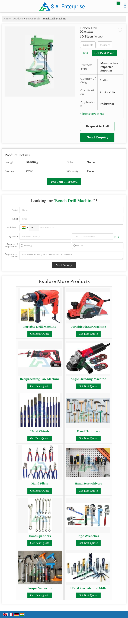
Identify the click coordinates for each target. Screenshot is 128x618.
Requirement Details (11, 255)
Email (15, 218)
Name (15, 210)
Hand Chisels (39, 431)
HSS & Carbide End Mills (88, 588)
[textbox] (104, 45)
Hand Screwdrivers (88, 483)
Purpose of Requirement (11, 245)
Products (18, 18)
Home (7, 18)
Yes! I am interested (63, 181)
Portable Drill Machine (39, 326)
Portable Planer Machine (88, 326)
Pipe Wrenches (88, 536)
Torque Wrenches (40, 588)
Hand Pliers (39, 483)
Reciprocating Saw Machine (40, 379)
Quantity (13, 236)
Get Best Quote (39, 333)
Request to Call (97, 126)
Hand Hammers (88, 431)
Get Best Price (104, 53)
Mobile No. (12, 227)
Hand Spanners (40, 536)
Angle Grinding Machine (88, 379)
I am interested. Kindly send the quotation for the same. (71, 255)
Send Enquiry (97, 137)
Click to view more (92, 113)
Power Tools (33, 18)
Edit (85, 53)
